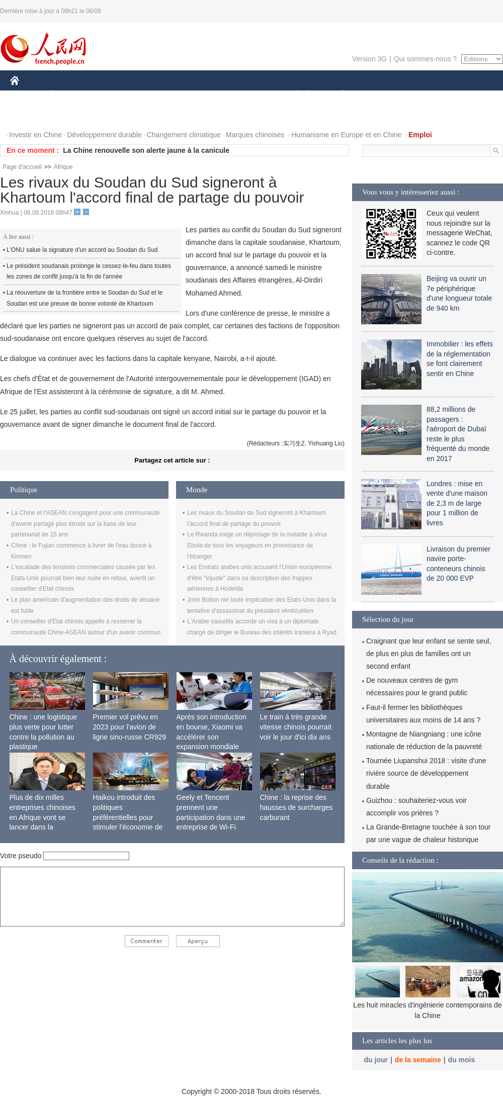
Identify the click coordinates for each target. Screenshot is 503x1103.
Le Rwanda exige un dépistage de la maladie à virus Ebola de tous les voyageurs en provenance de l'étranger (257, 545)
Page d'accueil (22, 166)
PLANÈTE (338, 94)
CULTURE (248, 94)
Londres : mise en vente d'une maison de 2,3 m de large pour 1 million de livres (457, 503)
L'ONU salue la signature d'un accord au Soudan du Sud (82, 249)
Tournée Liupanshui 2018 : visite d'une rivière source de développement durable (426, 773)
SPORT (378, 94)
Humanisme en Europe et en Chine (346, 135)
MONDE (117, 94)
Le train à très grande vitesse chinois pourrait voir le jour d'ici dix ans (295, 727)
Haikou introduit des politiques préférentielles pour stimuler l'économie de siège (128, 817)
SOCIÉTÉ (293, 94)
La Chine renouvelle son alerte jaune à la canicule (146, 150)
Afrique (63, 166)
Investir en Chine (35, 135)
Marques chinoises (255, 135)
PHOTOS (467, 94)
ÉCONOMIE (71, 94)
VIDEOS (30, 115)
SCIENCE (203, 94)
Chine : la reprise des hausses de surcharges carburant (296, 807)
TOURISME (421, 94)
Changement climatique (184, 135)
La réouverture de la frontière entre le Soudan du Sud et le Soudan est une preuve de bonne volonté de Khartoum (84, 298)
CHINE (27, 94)
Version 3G (369, 59)
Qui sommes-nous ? (425, 59)
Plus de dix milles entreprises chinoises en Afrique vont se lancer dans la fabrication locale (43, 817)
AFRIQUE (159, 94)
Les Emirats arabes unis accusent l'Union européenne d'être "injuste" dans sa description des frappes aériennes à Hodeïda (259, 578)
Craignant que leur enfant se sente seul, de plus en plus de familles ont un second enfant (428, 653)
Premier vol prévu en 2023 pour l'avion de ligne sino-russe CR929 (129, 727)
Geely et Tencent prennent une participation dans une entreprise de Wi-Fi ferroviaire (211, 817)
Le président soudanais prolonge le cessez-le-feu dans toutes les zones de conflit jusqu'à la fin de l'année (89, 271)
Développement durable (104, 135)
